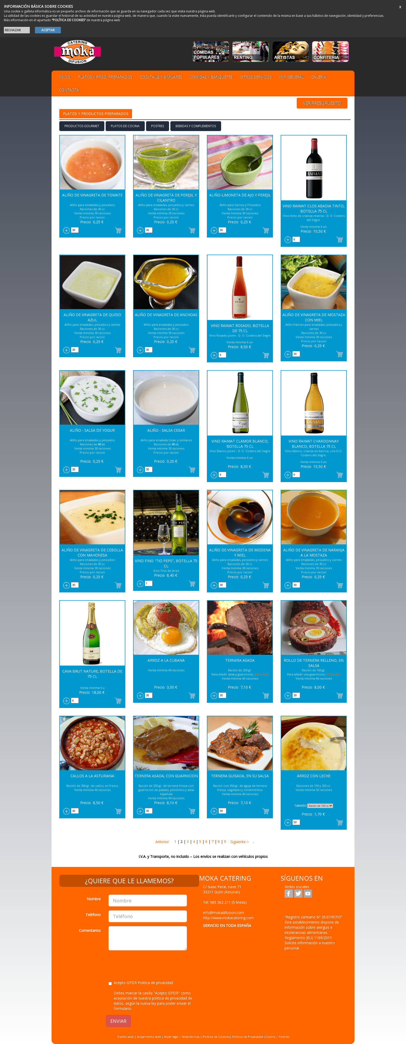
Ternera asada (240, 660)
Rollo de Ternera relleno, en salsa (314, 663)
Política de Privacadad (247, 1037)
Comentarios (90, 930)
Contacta (69, 89)
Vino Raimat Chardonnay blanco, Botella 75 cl (314, 444)
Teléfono (93, 914)
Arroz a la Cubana (166, 660)
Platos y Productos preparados (95, 113)
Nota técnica (190, 1037)
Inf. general (292, 76)
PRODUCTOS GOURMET (81, 126)
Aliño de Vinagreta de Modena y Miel (240, 552)
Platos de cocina (125, 126)
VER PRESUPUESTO (322, 103)
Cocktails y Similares (161, 76)
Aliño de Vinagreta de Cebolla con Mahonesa (92, 552)
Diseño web (125, 1037)
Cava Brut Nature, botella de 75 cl (92, 674)
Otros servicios (256, 76)
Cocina (271, 1037)
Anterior (162, 841)
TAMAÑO (300, 805)
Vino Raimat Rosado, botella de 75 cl (240, 328)
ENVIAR (118, 1021)
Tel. (225, 902)
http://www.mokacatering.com (228, 917)
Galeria (318, 76)
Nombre (94, 898)
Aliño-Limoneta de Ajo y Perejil (240, 195)
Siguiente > (239, 841)
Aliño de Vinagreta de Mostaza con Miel (313, 317)
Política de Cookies (216, 1037)
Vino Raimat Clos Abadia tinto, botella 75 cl (314, 208)
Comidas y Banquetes (211, 76)
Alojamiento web (149, 1037)
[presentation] (147, 964)
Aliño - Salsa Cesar (166, 430)
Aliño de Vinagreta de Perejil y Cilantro (166, 198)
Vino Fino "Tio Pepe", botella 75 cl (166, 563)
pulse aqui (261, 674)
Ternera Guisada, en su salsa (240, 775)
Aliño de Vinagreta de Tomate (92, 195)
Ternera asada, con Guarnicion (166, 775)
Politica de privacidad (155, 982)
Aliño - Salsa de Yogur (92, 430)
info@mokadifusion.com (223, 912)
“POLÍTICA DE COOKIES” (69, 20)
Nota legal (171, 1037)
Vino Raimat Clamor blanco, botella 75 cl (240, 444)
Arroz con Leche (313, 775)
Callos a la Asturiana (92, 775)
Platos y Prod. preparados (105, 76)
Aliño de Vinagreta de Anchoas (166, 314)
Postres (157, 126)
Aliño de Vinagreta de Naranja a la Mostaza (313, 552)
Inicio (64, 76)
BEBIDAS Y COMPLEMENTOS (196, 126)
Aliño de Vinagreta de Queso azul (92, 317)
